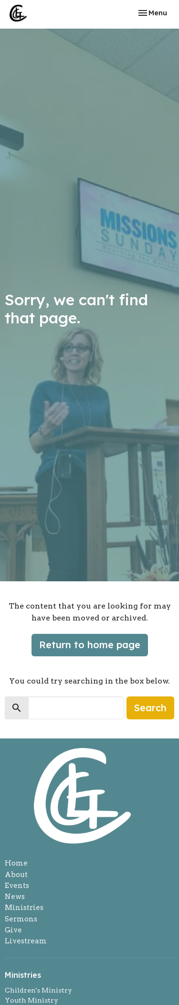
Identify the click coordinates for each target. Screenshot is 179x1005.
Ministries (24, 907)
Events (17, 885)
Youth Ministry (31, 1000)
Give (13, 930)
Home (16, 863)
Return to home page (89, 645)
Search (150, 708)
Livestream (26, 941)
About (16, 874)
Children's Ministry (38, 990)
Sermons (21, 919)
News (15, 896)
